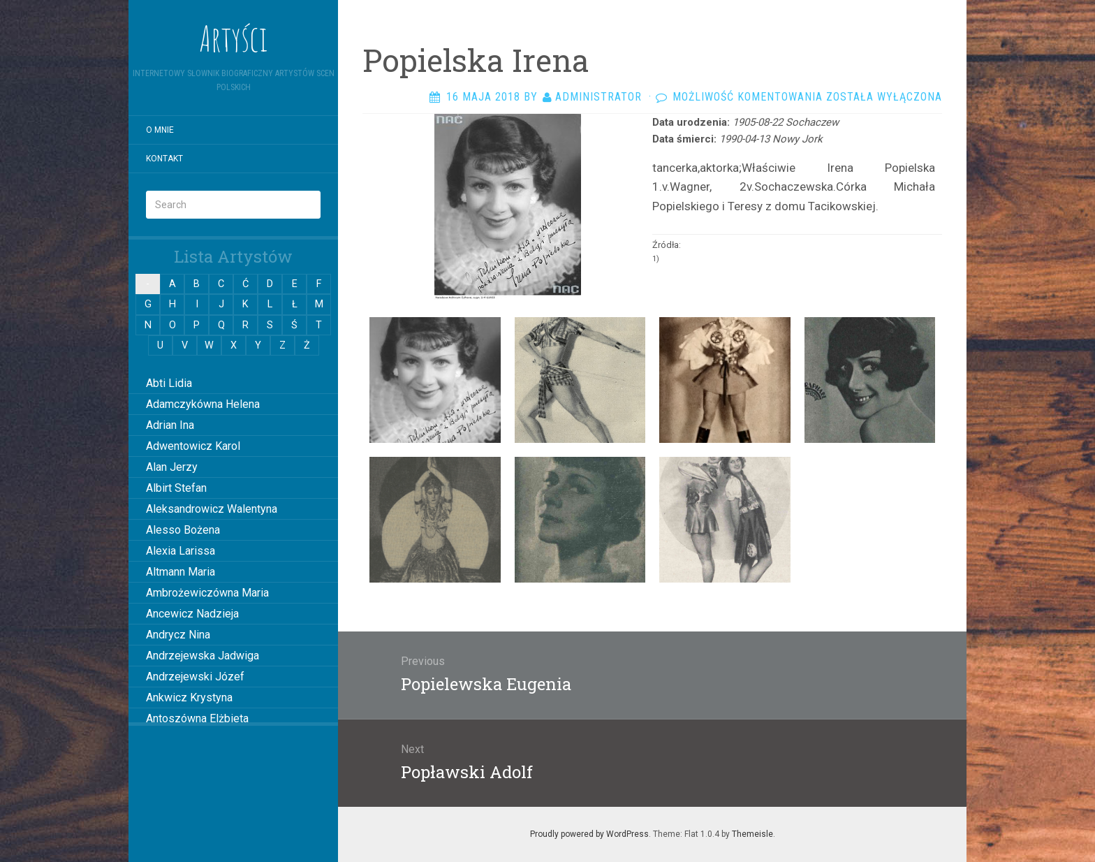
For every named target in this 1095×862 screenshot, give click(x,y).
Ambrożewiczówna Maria (207, 592)
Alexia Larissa (180, 550)
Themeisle (752, 834)
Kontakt (164, 158)
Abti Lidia (169, 383)
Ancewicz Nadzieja (192, 613)
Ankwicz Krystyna (189, 697)
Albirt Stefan (176, 488)
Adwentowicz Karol (193, 446)
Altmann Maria (180, 571)
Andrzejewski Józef (195, 676)
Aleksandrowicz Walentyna (211, 509)
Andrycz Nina (178, 634)
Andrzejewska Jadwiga (202, 655)
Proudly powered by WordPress (589, 834)
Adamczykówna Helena (203, 404)
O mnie (160, 130)
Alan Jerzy (172, 467)
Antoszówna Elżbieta (197, 718)
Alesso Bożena (183, 529)
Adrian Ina (170, 425)
